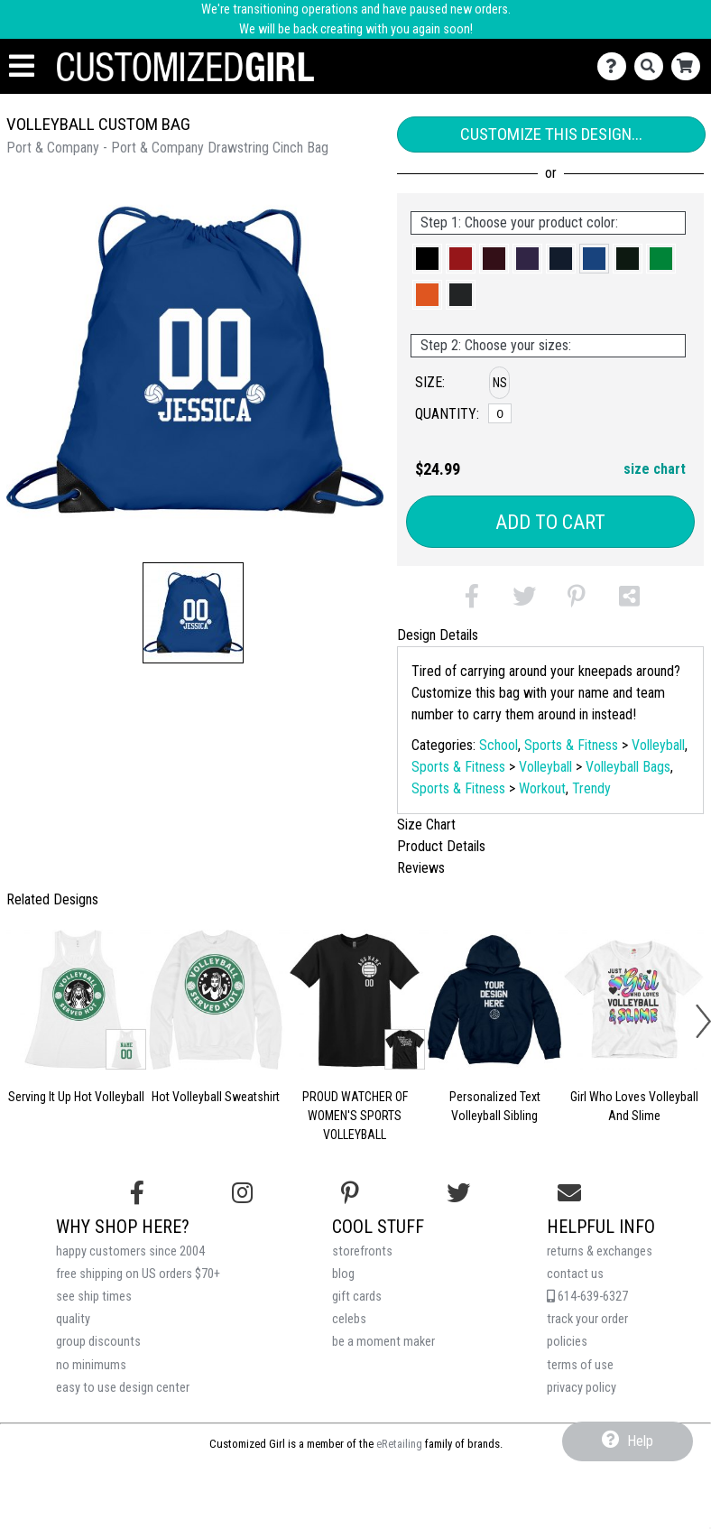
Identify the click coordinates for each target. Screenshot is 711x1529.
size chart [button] (654, 468)
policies (567, 1341)
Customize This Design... (551, 134)
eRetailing (399, 1443)
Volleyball (658, 745)
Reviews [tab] (421, 867)
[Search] (652, 66)
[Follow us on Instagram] (242, 1193)
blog (343, 1274)
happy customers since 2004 (130, 1251)
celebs (349, 1319)
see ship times (94, 1296)
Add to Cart (550, 522)
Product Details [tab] (441, 846)
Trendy (591, 788)
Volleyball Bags (628, 766)
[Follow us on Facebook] (137, 1193)
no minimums (91, 1365)
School (498, 745)
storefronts (362, 1251)
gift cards (357, 1296)
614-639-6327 (587, 1296)
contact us (575, 1274)
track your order (587, 1319)
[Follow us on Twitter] (458, 1193)
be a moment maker (383, 1341)
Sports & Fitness (571, 745)
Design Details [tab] (437, 635)
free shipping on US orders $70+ (138, 1274)
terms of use (580, 1365)
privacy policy (581, 1387)
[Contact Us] (615, 66)
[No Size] (500, 413)
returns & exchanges (599, 1251)
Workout (542, 788)
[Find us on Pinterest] (350, 1193)
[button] (193, 613)
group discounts (98, 1341)
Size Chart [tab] (426, 824)
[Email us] (569, 1193)
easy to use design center (122, 1387)
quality (73, 1319)
